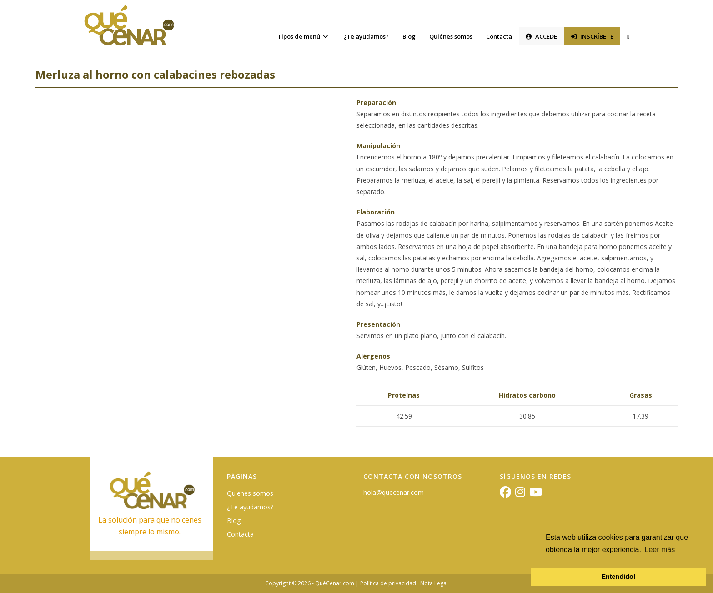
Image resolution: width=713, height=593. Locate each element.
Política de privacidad (388, 583)
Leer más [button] (660, 549)
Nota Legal (434, 583)
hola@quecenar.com (393, 492)
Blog (234, 520)
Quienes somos (250, 493)
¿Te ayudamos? (250, 507)
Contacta (240, 534)
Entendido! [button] (618, 576)
